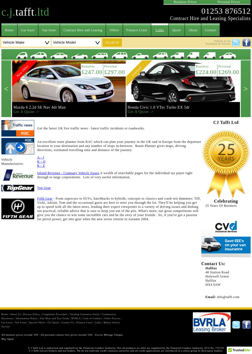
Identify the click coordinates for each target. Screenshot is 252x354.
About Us (15, 314)
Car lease (28, 30)
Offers (114, 30)
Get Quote (53, 322)
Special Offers (37, 322)
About (192, 30)
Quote (176, 30)
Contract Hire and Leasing (83, 30)
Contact (210, 30)
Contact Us (67, 322)
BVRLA (76, 318)
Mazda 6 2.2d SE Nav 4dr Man (39, 107)
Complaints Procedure (54, 314)
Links (160, 30)
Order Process (112, 318)
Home (9, 30)
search (112, 42)
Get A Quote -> (26, 112)
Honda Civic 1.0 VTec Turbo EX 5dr (159, 107)
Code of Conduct (92, 318)
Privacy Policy (31, 314)
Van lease (49, 30)
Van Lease (21, 322)
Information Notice (27, 318)
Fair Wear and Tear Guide (54, 318)
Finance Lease (137, 30)
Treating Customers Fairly (85, 314)
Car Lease (7, 322)
